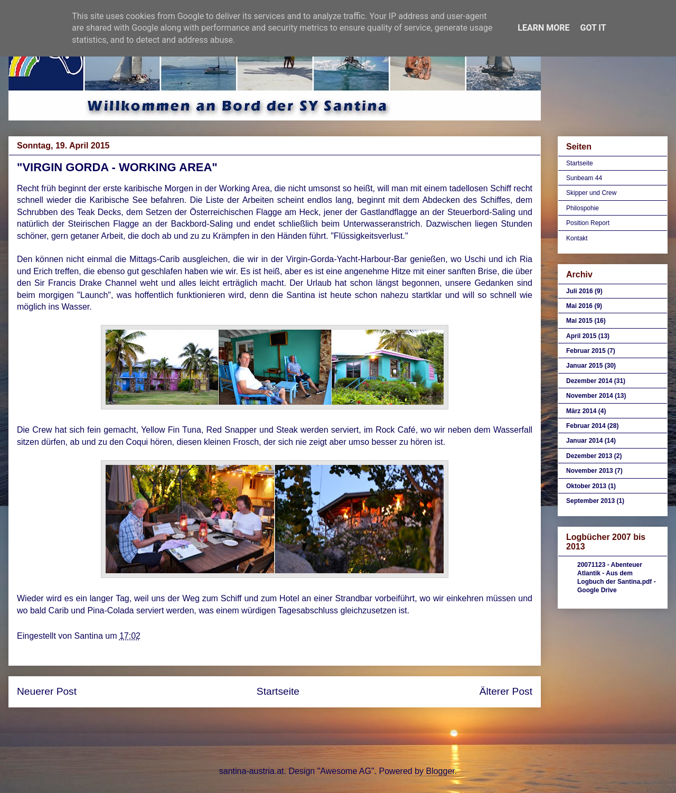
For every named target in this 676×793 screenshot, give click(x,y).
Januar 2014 (584, 440)
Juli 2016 (579, 291)
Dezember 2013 (589, 456)
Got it (593, 28)
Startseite (278, 691)
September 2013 (590, 501)
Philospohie (582, 208)
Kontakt (577, 238)
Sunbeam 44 (584, 178)
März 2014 (581, 411)
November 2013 (589, 470)
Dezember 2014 (589, 381)
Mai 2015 (579, 320)
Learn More (543, 28)
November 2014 (589, 395)
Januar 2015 (584, 365)
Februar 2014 (586, 426)
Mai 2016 (579, 306)
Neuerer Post (47, 691)
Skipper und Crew (591, 193)
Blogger (440, 771)
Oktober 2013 (586, 486)
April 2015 (581, 336)
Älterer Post (506, 691)
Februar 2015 (586, 350)
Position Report (587, 223)
